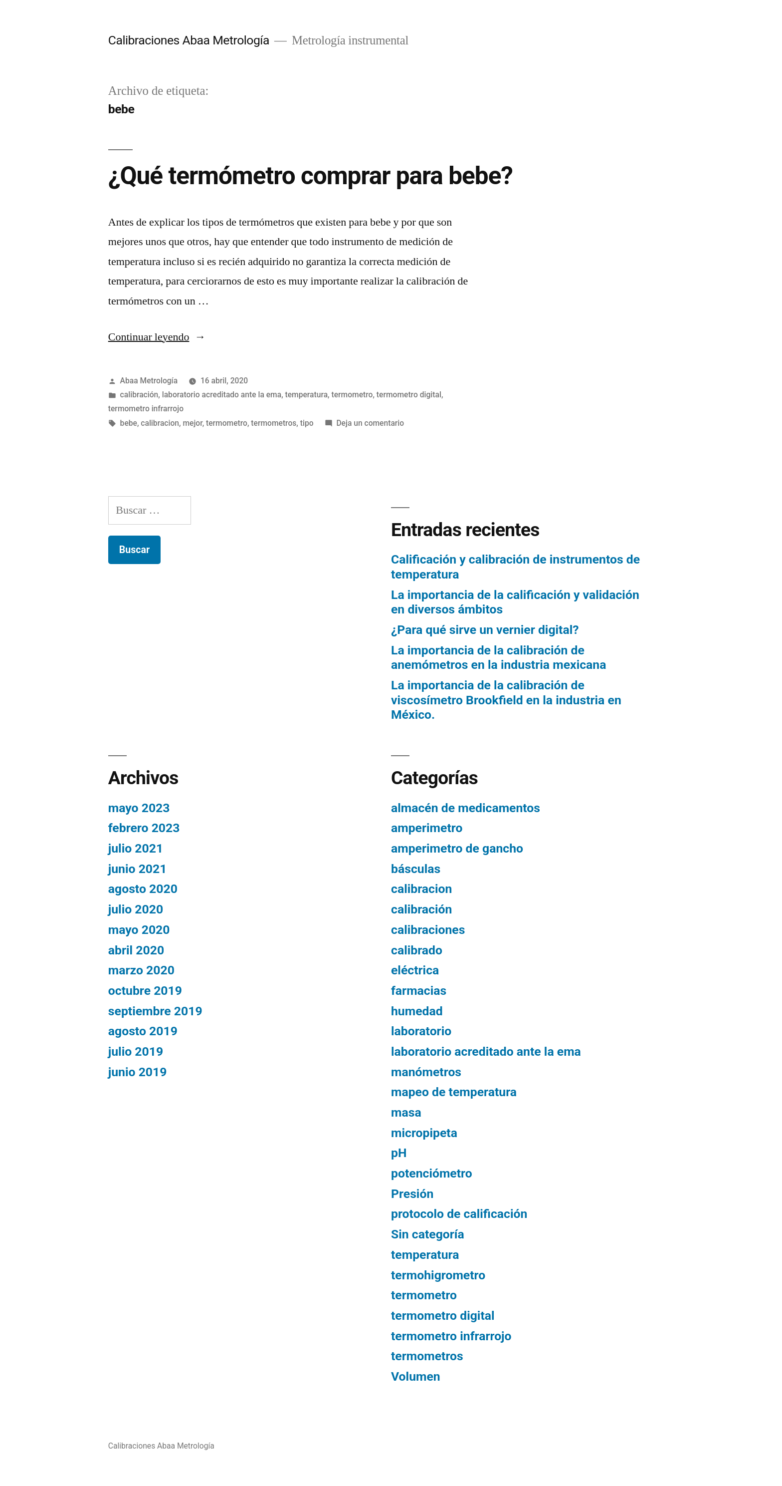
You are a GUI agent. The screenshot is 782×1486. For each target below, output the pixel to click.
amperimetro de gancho (457, 848)
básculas (415, 869)
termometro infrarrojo (146, 408)
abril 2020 (136, 950)
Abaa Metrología (149, 380)
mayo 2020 (139, 929)
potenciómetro (431, 1173)
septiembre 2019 (155, 1011)
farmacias (418, 990)
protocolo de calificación (459, 1213)
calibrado (416, 950)
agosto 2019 (143, 1031)
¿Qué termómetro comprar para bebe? (310, 175)
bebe (128, 423)
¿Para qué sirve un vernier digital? (485, 629)
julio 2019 (135, 1051)
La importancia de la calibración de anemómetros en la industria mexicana (498, 657)
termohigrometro (438, 1275)
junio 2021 (137, 869)
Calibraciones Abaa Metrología (188, 40)
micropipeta (424, 1133)
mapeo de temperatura (454, 1092)
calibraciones (428, 929)
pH (398, 1153)
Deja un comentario (370, 423)
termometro (352, 394)
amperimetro (426, 828)
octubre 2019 (145, 990)
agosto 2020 (143, 889)
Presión (412, 1194)
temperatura (306, 394)
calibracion (160, 423)
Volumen (415, 1376)
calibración (139, 394)
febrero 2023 (144, 828)
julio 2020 (135, 909)
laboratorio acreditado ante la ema (221, 394)
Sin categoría (427, 1234)
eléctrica (415, 970)
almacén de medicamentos (465, 808)
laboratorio (421, 1031)
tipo (307, 423)
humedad (417, 1011)
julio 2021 (135, 848)
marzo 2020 (141, 970)
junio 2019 (137, 1072)
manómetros (426, 1072)
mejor (192, 423)
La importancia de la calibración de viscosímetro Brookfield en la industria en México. (506, 700)
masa (406, 1112)
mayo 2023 (139, 808)
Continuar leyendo (157, 337)
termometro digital (409, 394)
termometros (273, 423)
